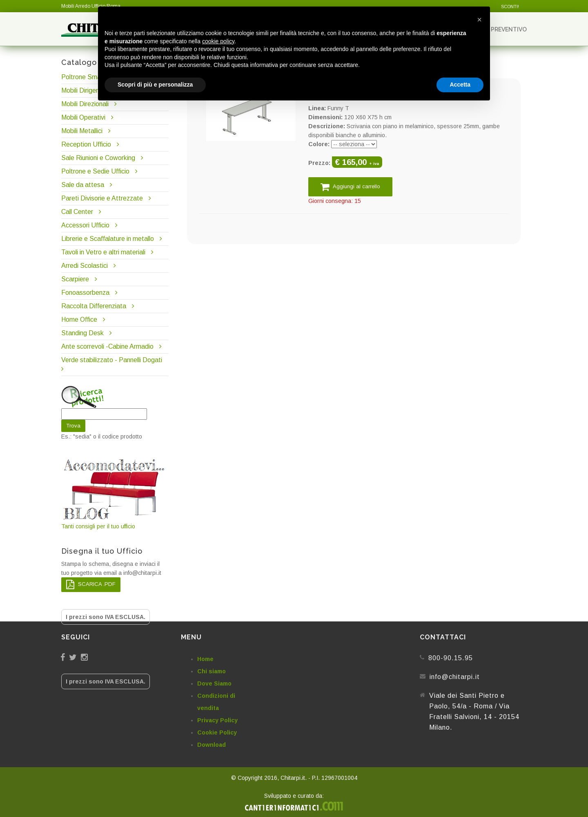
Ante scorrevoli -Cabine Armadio (107, 346)
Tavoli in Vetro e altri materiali (103, 252)
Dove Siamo (214, 683)
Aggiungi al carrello (350, 186)
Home (205, 659)
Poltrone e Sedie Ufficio (95, 171)
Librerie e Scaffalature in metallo (107, 238)
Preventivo (505, 29)
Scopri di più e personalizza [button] (155, 84)
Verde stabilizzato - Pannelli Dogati (111, 359)
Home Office (79, 319)
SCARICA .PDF (91, 584)
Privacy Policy (217, 720)
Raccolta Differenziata (93, 306)
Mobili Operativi (83, 117)
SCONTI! (510, 6)
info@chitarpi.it (455, 676)
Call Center (77, 211)
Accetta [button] (460, 84)
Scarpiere (76, 279)
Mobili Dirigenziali (85, 90)
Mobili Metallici (81, 130)
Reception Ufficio (86, 144)
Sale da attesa (82, 184)
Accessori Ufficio (85, 225)
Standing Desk (82, 332)
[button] (479, 19)
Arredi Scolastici (84, 265)
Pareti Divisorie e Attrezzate (102, 198)
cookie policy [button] (218, 41)
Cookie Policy (217, 732)
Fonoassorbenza (85, 292)
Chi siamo (211, 671)
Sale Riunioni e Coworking (98, 157)
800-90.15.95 (450, 657)
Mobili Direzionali (85, 103)
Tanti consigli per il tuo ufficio (114, 493)
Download (211, 744)
